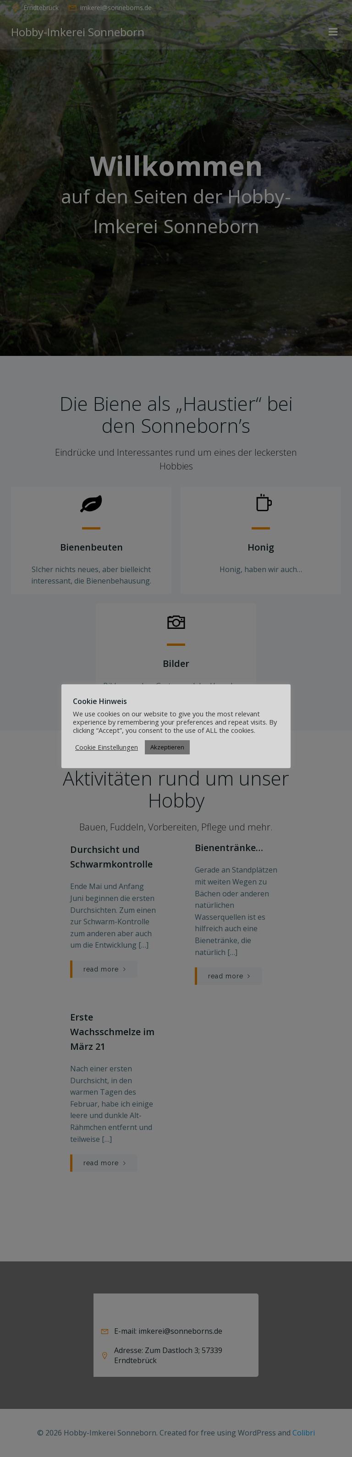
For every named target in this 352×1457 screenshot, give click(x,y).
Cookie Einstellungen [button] (106, 747)
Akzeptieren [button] (167, 747)
